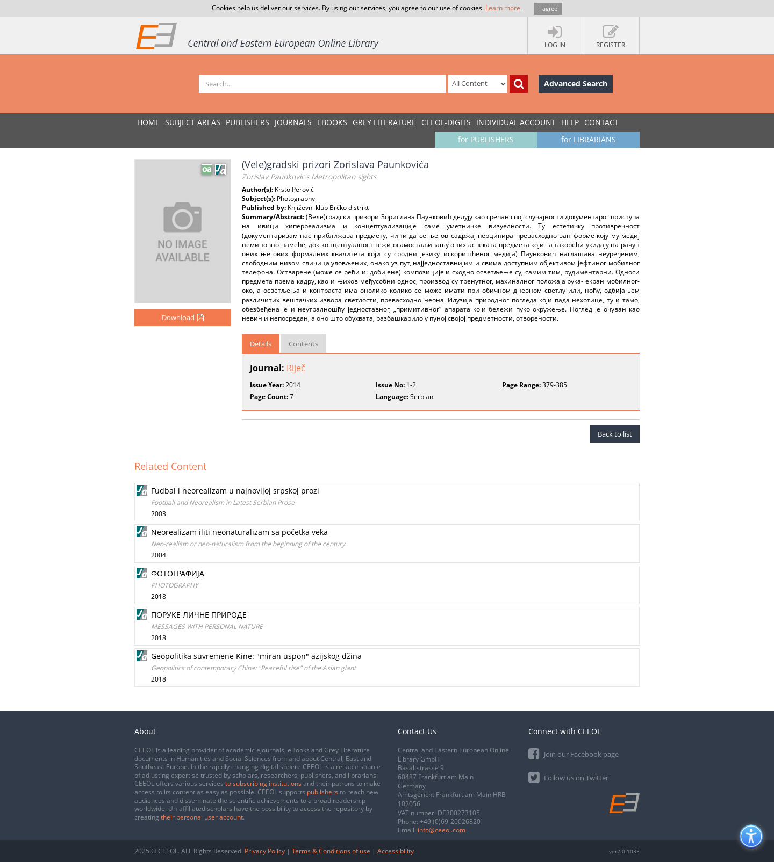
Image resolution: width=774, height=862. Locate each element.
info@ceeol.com (441, 830)
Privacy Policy (265, 851)
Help (570, 122)
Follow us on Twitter (568, 777)
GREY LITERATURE (384, 122)
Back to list (615, 434)
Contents (303, 344)
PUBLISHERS (247, 122)
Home (148, 122)
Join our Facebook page (573, 753)
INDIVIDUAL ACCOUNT (516, 122)
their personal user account (202, 817)
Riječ (295, 368)
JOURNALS (293, 122)
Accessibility (395, 851)
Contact (601, 122)
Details (260, 344)
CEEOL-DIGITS (446, 122)
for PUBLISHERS (486, 139)
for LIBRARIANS (588, 139)
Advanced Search (575, 83)
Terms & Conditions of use (331, 851)
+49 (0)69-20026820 (450, 821)
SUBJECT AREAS (192, 122)
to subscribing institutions (263, 783)
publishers (322, 791)
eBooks (332, 122)
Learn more (502, 7)
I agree (548, 8)
